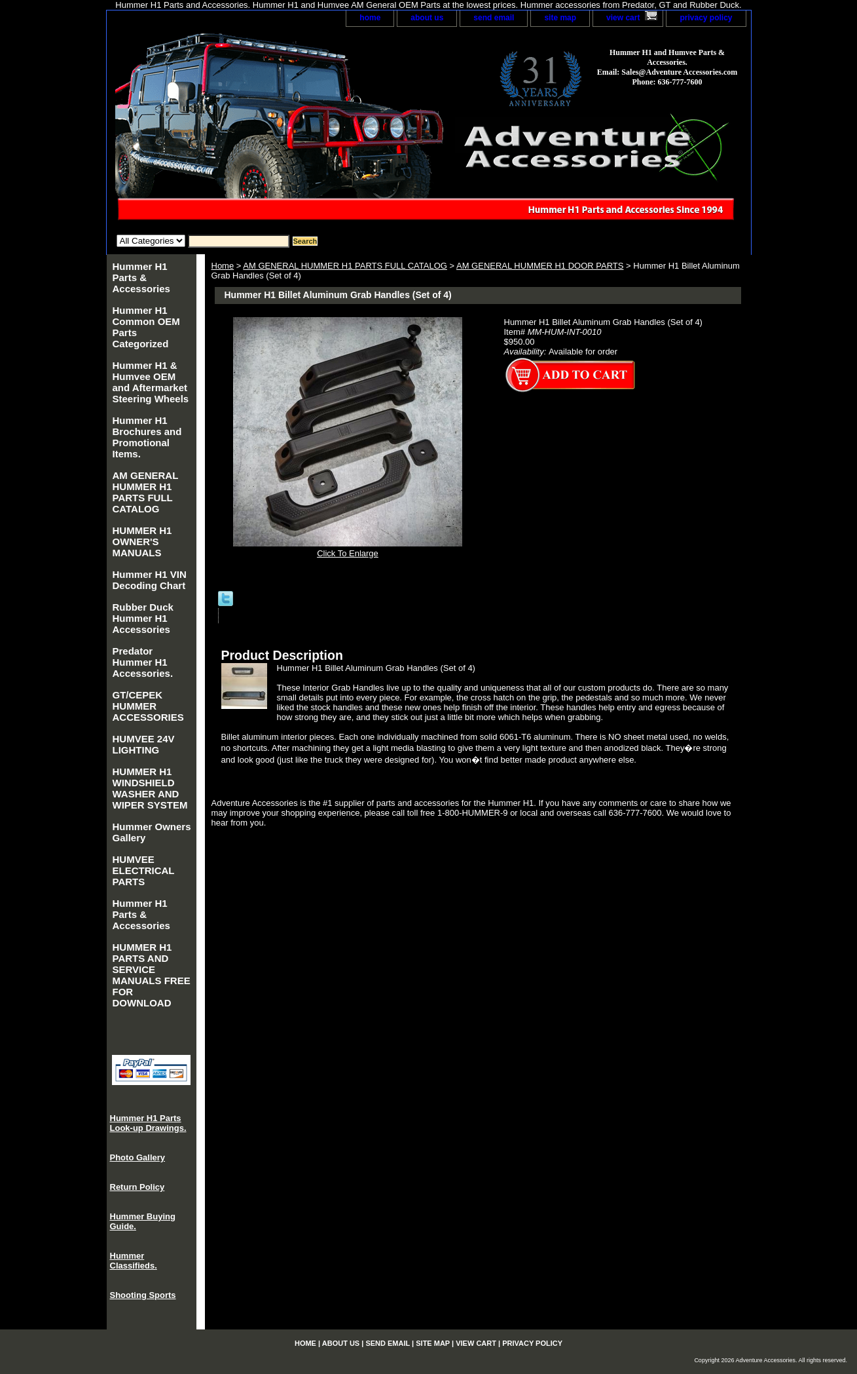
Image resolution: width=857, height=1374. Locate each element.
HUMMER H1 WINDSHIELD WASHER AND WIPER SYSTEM (150, 788)
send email (493, 17)
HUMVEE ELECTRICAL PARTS (144, 870)
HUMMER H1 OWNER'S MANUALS (142, 541)
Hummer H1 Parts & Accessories (141, 277)
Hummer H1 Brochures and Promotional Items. (147, 437)
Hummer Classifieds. (133, 1260)
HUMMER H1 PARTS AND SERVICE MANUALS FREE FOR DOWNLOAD (152, 975)
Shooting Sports (143, 1295)
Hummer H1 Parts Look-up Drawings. (148, 1123)
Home (222, 266)
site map (560, 17)
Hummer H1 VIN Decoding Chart (150, 580)
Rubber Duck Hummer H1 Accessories (143, 618)
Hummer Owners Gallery (152, 832)
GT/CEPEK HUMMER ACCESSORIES (148, 706)
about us (426, 17)
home (369, 17)
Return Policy (137, 1187)
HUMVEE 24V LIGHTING (144, 744)
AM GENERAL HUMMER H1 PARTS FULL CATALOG (345, 266)
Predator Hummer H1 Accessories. (143, 662)
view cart (623, 17)
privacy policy (706, 17)
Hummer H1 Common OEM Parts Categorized (146, 327)
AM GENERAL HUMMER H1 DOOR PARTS (539, 266)
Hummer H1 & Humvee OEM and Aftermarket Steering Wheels (151, 382)
